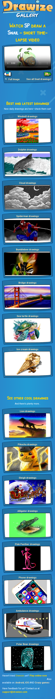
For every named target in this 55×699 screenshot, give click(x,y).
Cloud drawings (27, 183)
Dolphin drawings (27, 149)
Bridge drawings (27, 282)
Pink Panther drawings (27, 544)
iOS (27, 682)
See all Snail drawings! (38, 79)
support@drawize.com (14, 692)
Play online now (38, 675)
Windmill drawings (27, 116)
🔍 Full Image (12, 79)
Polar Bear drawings (27, 644)
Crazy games (42, 682)
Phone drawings (28, 577)
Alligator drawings (27, 511)
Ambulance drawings (27, 610)
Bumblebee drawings (27, 249)
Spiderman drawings (27, 216)
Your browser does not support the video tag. (27, 58)
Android (19, 682)
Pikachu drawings (27, 444)
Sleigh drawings (27, 477)
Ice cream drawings (27, 349)
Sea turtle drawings (27, 316)
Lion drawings (27, 411)
